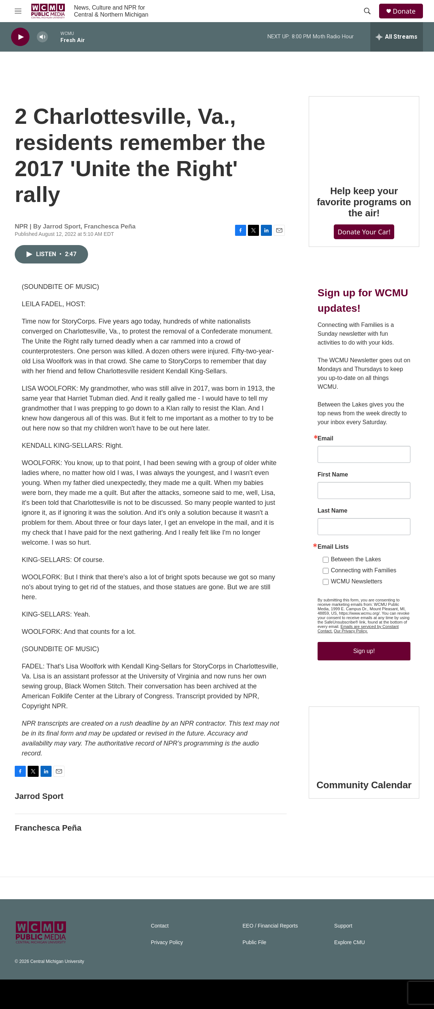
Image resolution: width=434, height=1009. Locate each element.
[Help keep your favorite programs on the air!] (364, 136)
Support (343, 926)
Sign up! (364, 651)
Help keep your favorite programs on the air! (364, 202)
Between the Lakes (356, 559)
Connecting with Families (363, 570)
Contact (159, 926)
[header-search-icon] (367, 11)
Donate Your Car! (364, 231)
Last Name (332, 511)
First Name (333, 475)
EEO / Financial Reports (270, 926)
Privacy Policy (167, 942)
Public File (254, 942)
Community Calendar (364, 784)
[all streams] (396, 37)
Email (325, 438)
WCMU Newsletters (356, 581)
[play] (20, 37)
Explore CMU (349, 942)
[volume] (42, 37)
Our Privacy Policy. (351, 631)
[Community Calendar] (364, 738)
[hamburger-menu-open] (18, 11)
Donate (404, 11)
